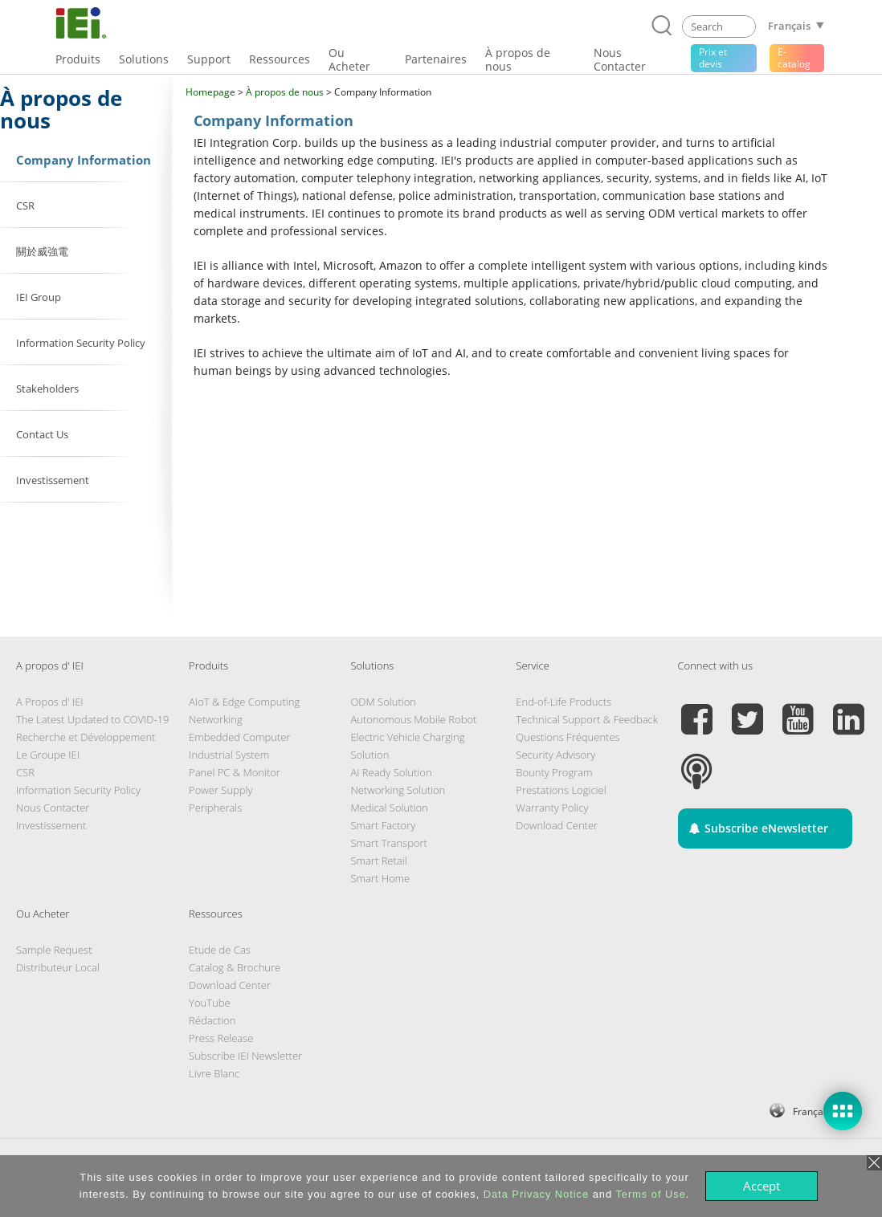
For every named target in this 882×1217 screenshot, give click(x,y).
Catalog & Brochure (234, 967)
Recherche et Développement (85, 737)
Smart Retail (378, 860)
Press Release (221, 1038)
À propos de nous (285, 92)
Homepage (210, 92)
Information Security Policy (78, 790)
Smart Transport (388, 843)
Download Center (557, 825)
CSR (25, 772)
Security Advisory (555, 754)
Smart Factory (382, 825)
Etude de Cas (220, 949)
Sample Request (54, 949)
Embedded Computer (239, 737)
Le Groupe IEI (48, 754)
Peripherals (215, 807)
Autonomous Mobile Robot (413, 719)
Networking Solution (397, 790)
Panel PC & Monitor (234, 772)
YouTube (210, 1002)
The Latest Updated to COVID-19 (92, 719)
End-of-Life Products (563, 701)
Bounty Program (554, 772)
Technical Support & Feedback (587, 719)
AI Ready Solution (390, 772)
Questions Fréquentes (567, 737)
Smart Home (380, 878)
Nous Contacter (52, 807)
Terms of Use (650, 1194)
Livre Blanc (214, 1073)
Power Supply (220, 790)
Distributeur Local (58, 967)
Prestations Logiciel (561, 790)
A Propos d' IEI (50, 701)
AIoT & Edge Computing (244, 701)
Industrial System (229, 754)
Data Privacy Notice (536, 1194)
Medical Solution (388, 807)
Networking (216, 719)
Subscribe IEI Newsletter (245, 1055)
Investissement (51, 825)
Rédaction (212, 1020)
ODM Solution (383, 701)
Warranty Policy (552, 807)
